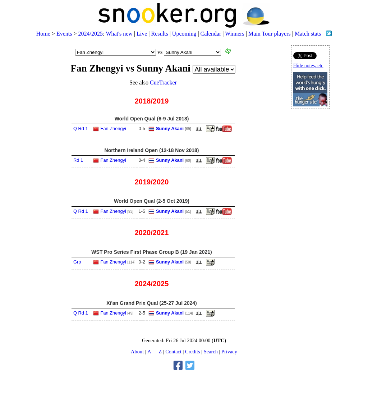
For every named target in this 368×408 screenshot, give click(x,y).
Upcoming (184, 34)
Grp (77, 262)
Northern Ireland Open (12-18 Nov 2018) (152, 150)
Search (211, 351)
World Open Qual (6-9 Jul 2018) (152, 119)
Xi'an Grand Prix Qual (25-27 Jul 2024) (151, 303)
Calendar (211, 34)
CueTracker (163, 82)
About (137, 351)
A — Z (154, 351)
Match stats (308, 34)
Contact (173, 351)
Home (43, 34)
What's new (119, 34)
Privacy (229, 351)
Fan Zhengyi (113, 128)
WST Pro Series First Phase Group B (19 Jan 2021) (151, 252)
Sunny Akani (170, 128)
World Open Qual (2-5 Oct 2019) (151, 201)
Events (64, 34)
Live (142, 34)
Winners (234, 34)
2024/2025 (90, 34)
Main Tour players (269, 34)
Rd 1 (78, 160)
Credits (192, 351)
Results (159, 34)
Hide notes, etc (308, 65)
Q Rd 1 (80, 128)
